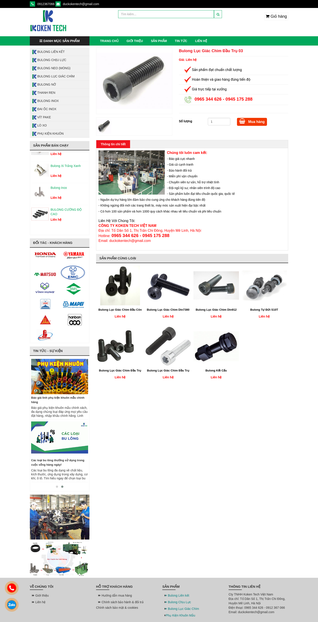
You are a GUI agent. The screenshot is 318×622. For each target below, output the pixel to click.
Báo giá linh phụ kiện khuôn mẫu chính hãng (58, 400)
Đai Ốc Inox (44, 109)
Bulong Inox (45, 101)
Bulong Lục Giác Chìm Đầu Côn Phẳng (120, 310)
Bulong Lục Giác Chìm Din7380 (168, 309)
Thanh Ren (43, 93)
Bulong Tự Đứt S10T (264, 309)
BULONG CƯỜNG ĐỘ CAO (66, 214)
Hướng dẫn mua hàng (115, 595)
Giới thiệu (135, 41)
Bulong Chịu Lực (49, 60)
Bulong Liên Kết (48, 52)
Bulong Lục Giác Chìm (53, 76)
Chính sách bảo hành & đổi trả (121, 602)
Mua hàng (252, 121)
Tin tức (181, 41)
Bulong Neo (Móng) (51, 68)
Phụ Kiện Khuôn (48, 134)
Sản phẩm (159, 41)
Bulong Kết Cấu (216, 370)
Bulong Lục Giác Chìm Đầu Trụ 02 (120, 371)
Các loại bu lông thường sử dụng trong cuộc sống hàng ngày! (57, 462)
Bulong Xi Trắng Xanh (66, 168)
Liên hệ (201, 41)
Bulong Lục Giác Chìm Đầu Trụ (168, 370)
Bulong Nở (44, 84)
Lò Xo (39, 125)
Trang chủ (109, 41)
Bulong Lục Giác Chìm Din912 (216, 309)
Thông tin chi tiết (113, 144)
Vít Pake (41, 117)
